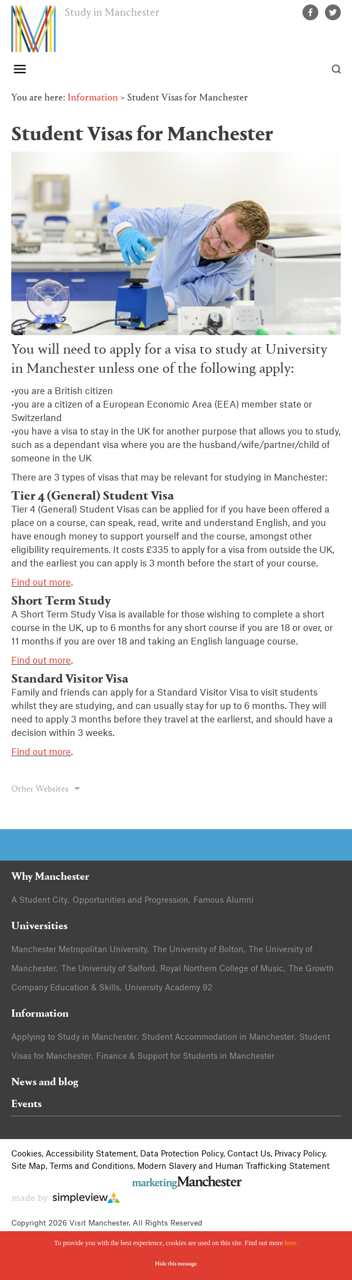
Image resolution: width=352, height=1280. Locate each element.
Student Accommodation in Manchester (218, 1037)
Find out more (41, 582)
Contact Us (248, 1154)
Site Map (28, 1167)
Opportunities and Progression (130, 900)
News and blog (44, 1082)
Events (26, 1104)
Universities (39, 926)
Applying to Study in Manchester (74, 1037)
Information (92, 98)
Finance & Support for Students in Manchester (185, 1056)
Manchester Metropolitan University (79, 950)
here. (291, 1243)
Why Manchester (50, 877)
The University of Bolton (197, 950)
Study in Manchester (112, 13)
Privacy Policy (299, 1154)
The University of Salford (108, 969)
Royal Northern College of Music (221, 969)
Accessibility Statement (91, 1154)
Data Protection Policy (181, 1154)
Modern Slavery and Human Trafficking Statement (233, 1167)
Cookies (26, 1154)
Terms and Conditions (91, 1167)
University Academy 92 (169, 988)
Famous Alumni (223, 900)
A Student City (39, 900)
